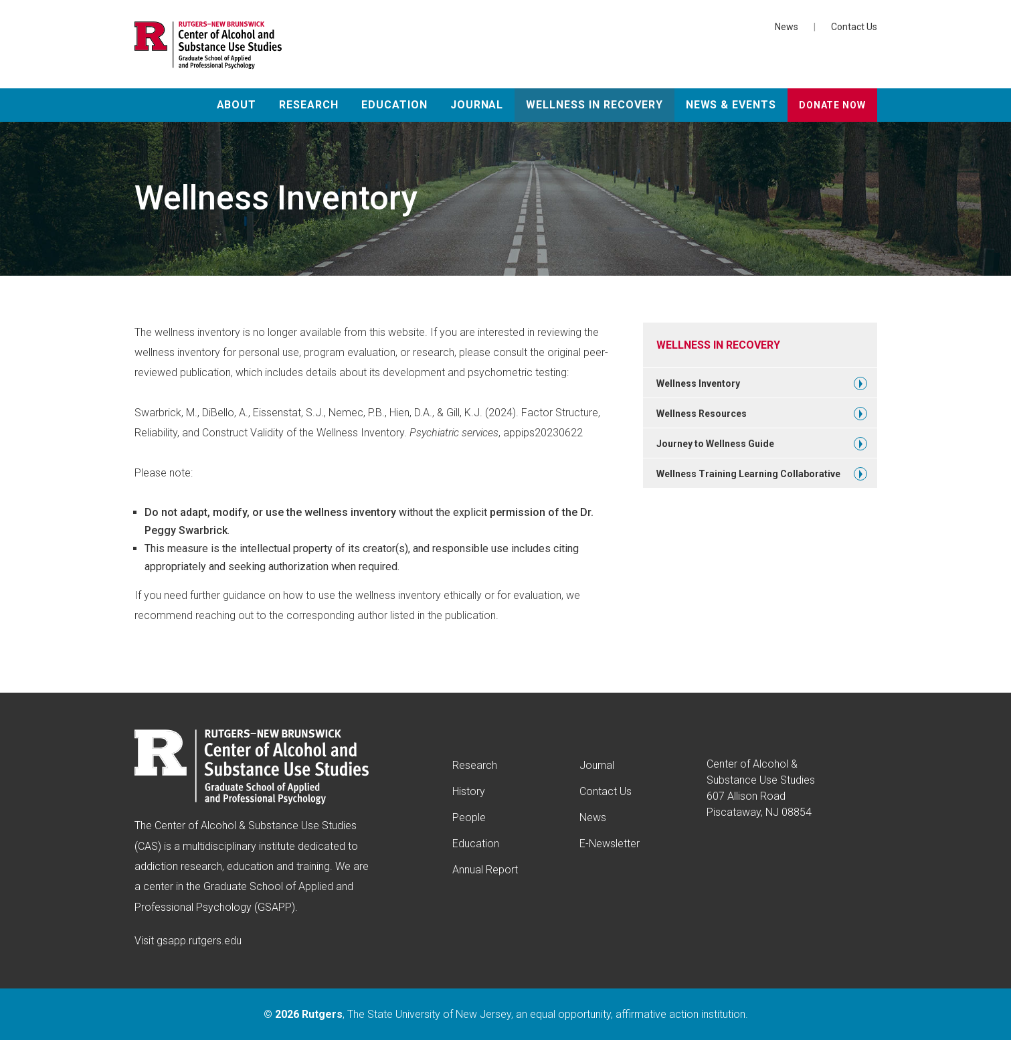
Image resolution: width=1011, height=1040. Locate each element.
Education (394, 104)
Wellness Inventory (698, 383)
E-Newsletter (609, 843)
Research (309, 104)
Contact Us (854, 26)
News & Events (731, 104)
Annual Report (485, 869)
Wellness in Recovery (594, 104)
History (468, 791)
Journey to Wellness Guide (715, 443)
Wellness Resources (701, 413)
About (237, 104)
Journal (477, 104)
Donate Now (832, 105)
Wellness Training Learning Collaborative (748, 473)
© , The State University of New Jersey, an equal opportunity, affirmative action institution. (506, 1014)
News (786, 26)
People (469, 817)
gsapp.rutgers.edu (199, 940)
